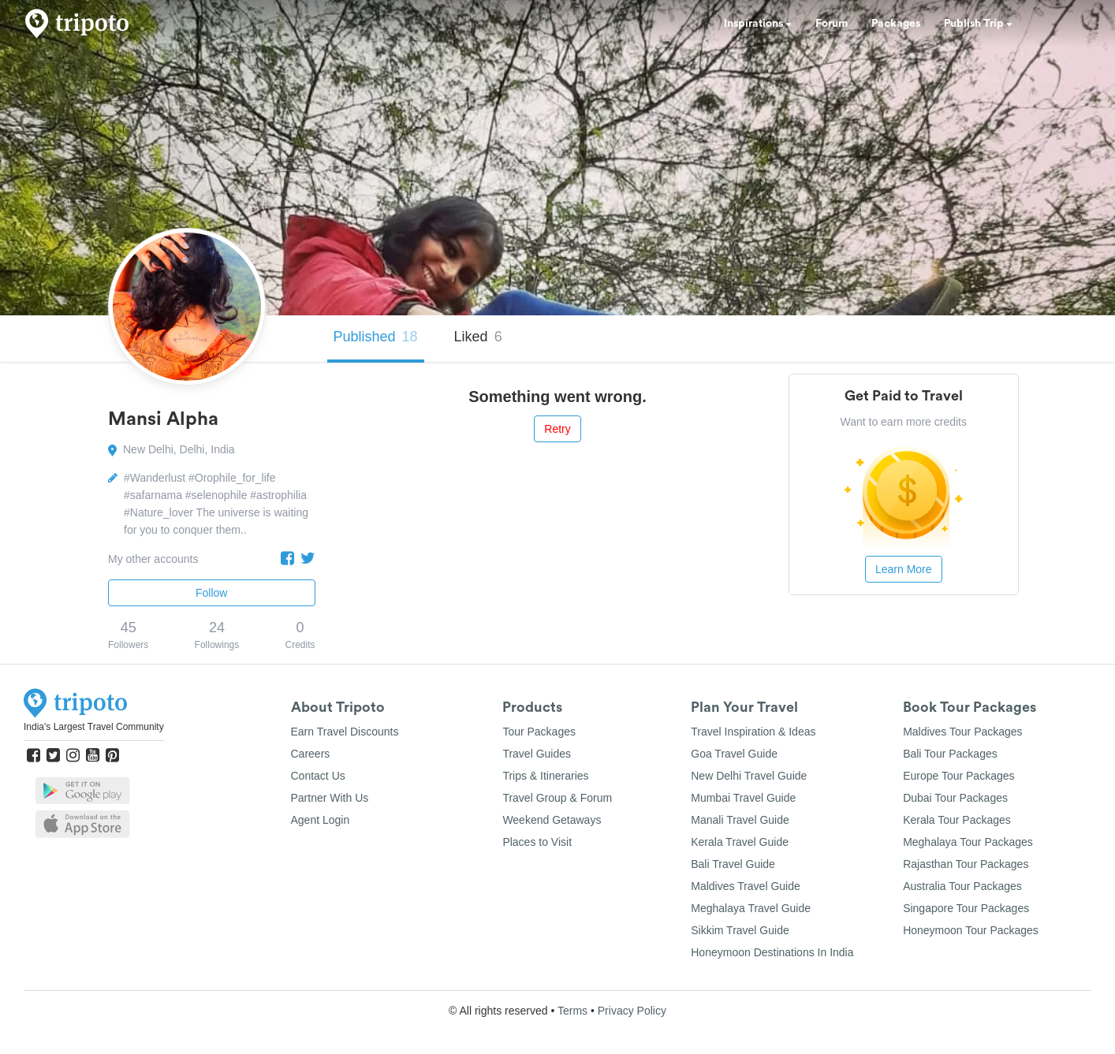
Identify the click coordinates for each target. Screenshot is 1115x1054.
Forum (831, 23)
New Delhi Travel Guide (749, 775)
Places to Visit (537, 842)
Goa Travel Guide (734, 753)
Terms (572, 1010)
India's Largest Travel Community (94, 726)
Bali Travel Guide (733, 864)
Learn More (903, 569)
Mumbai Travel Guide (743, 797)
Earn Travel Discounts (345, 731)
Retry (557, 429)
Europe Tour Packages (958, 775)
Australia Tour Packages (962, 886)
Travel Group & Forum (557, 797)
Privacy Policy (632, 1010)
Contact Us (318, 775)
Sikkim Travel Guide (740, 930)
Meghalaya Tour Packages (968, 842)
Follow (211, 593)
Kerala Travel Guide (740, 842)
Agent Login (320, 820)
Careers (310, 753)
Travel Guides (536, 753)
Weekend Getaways (551, 820)
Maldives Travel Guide (745, 886)
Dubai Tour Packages (955, 797)
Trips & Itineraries (545, 775)
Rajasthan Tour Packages (965, 864)
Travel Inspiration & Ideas (753, 731)
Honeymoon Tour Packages (971, 930)
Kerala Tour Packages (957, 820)
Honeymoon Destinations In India (772, 952)
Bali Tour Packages (950, 753)
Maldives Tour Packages (962, 731)
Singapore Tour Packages (966, 908)
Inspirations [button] (758, 23)
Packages (895, 23)
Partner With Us (330, 797)
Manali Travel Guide (740, 820)
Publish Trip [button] (978, 23)
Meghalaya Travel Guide (751, 908)
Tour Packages (539, 731)
